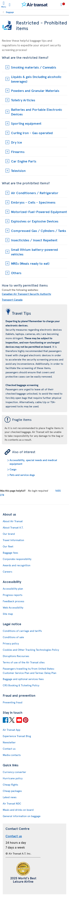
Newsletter (9, 742)
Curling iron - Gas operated (32, 132)
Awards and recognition (16, 565)
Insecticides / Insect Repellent (34, 240)
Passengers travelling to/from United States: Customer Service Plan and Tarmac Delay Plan (29, 671)
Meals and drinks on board (18, 809)
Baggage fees (10, 552)
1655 (58, 490)
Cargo (13, 469)
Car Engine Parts (23, 161)
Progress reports (12, 595)
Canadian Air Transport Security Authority (26, 294)
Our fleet (8, 546)
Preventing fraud (12, 702)
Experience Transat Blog (17, 736)
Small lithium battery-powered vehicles (34, 251)
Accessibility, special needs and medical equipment (33, 461)
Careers (7, 571)
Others (16, 272)
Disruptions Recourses (16, 656)
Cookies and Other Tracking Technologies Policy (31, 649)
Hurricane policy (12, 778)
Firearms (17, 151)
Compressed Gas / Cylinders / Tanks (38, 230)
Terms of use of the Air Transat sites (24, 662)
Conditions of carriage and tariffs (22, 631)
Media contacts (12, 755)
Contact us (9, 748)
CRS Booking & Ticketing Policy (21, 685)
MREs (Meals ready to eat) (30, 263)
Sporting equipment (26, 123)
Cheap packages (12, 791)
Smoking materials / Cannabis (33, 67)
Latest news (9, 797)
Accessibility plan (13, 588)
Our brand (9, 534)
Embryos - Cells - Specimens (33, 202)
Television (18, 170)
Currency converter (14, 772)
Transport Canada (12, 299)
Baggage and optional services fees (23, 679)
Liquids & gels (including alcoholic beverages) (36, 79)
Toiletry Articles (23, 100)
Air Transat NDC (12, 803)
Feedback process (13, 601)
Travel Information (13, 540)
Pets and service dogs (22, 475)
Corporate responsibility (17, 559)
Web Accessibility (13, 607)
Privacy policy (11, 643)
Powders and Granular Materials (35, 90)
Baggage (10, 12)
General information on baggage (21, 816)
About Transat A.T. (13, 527)
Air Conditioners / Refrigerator (34, 192)
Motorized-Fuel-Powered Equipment (39, 211)
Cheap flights (10, 784)
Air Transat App (11, 729)
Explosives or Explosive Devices (34, 221)
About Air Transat (13, 521)
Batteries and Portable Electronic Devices (36, 111)
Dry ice (16, 142)
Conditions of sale (13, 637)
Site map (8, 614)
